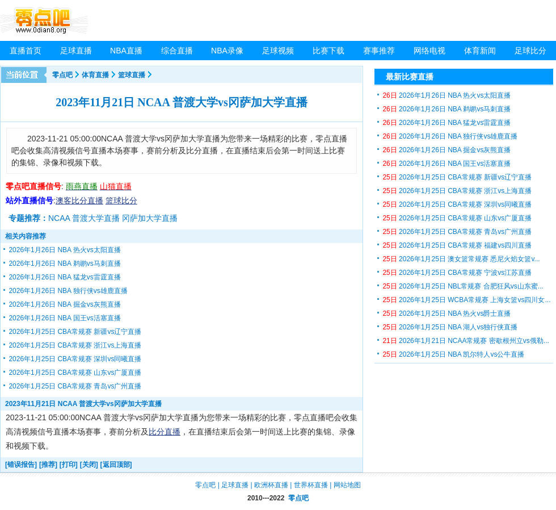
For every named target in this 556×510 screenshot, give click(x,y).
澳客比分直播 (79, 200)
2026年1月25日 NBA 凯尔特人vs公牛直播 (453, 354)
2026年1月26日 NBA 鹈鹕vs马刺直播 (64, 263)
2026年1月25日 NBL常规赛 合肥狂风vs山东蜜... (462, 286)
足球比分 (530, 50)
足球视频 (278, 50)
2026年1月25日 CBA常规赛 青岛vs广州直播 (75, 386)
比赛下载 (328, 50)
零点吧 (62, 75)
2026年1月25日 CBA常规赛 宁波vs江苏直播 (457, 273)
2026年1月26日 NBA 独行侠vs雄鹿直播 (68, 291)
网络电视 (429, 50)
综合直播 (177, 50)
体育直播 (95, 75)
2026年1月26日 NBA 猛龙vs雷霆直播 (64, 277)
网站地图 (347, 485)
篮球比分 (121, 200)
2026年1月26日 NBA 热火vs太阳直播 (64, 250)
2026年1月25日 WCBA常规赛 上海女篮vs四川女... (466, 300)
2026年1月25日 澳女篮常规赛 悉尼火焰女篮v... (461, 259)
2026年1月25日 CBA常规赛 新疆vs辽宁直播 (75, 332)
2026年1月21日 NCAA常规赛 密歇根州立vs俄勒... (465, 341)
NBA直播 (126, 50)
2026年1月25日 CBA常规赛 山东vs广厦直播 (75, 373)
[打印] (69, 465)
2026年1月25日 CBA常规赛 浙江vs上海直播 (75, 345)
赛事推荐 (379, 50)
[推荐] (48, 465)
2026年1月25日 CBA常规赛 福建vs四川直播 (457, 245)
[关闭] (89, 465)
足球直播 (76, 50)
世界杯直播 (311, 485)
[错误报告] (21, 465)
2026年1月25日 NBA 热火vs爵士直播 (446, 313)
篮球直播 (131, 75)
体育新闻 (480, 50)
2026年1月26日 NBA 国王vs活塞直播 (64, 318)
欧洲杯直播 (271, 485)
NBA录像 (227, 50)
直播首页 (25, 50)
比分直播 (164, 431)
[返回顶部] (116, 465)
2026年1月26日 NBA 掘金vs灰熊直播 (64, 304)
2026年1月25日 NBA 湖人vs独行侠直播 (449, 327)
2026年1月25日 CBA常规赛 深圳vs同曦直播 (75, 359)
